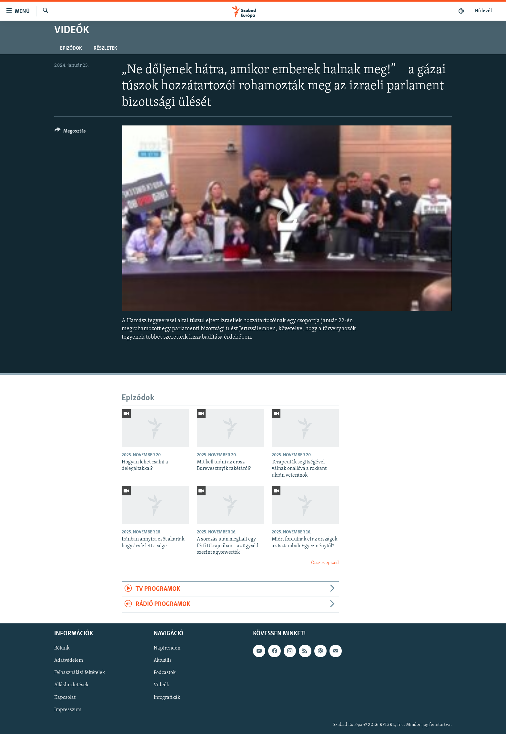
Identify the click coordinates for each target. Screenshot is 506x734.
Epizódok (71, 48)
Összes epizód (325, 562)
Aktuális (163, 660)
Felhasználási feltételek (79, 672)
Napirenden (167, 648)
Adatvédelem (68, 660)
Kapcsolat (65, 697)
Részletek (105, 48)
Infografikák (167, 697)
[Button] (70, 132)
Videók (161, 685)
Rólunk (61, 648)
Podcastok (165, 672)
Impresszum (67, 709)
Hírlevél (483, 11)
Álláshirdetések (71, 685)
